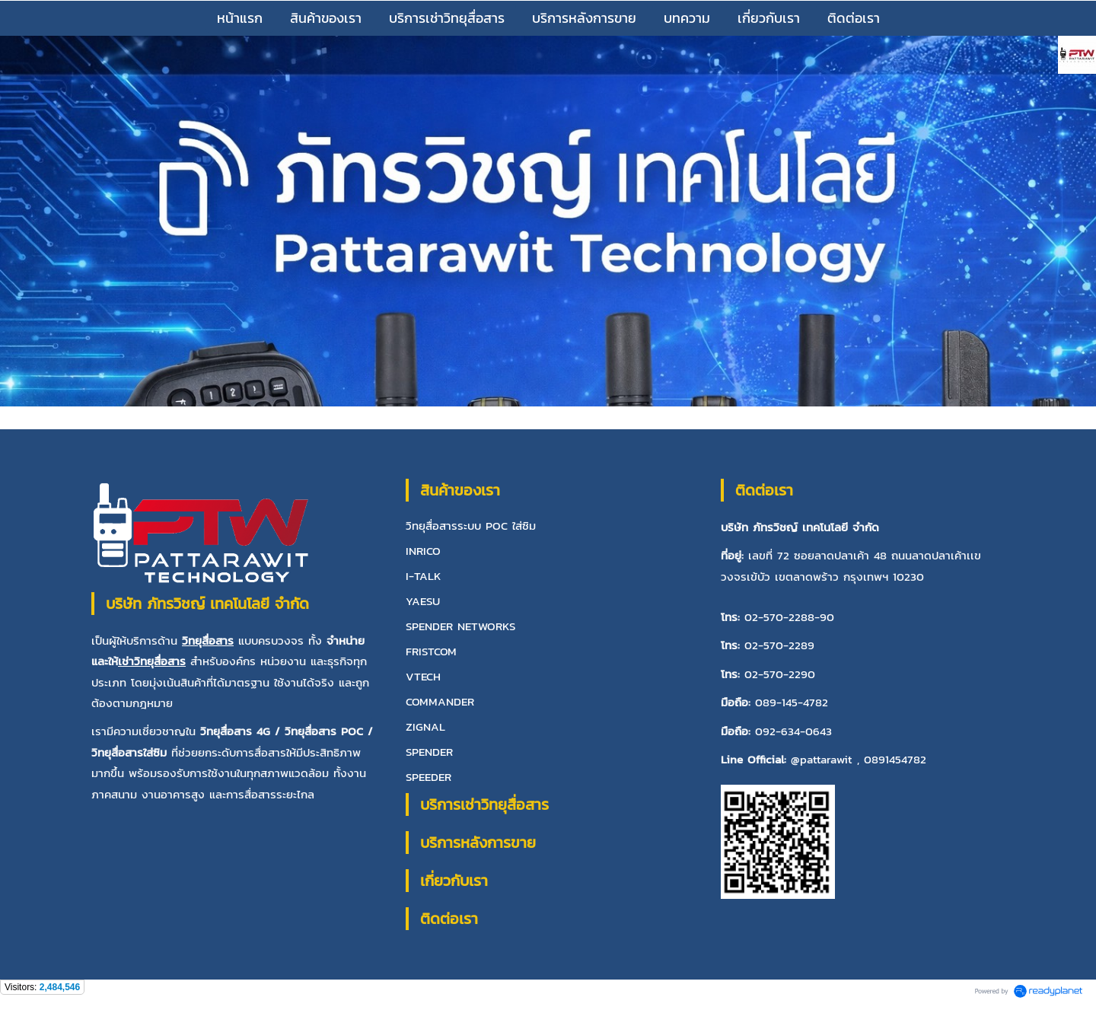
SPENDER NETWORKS (460, 626)
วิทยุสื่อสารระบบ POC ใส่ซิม (471, 525)
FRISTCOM (431, 651)
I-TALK (423, 576)
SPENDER (429, 751)
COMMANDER (440, 701)
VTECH (423, 676)
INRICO (423, 550)
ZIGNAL (425, 726)
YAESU (423, 601)
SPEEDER (428, 776)
